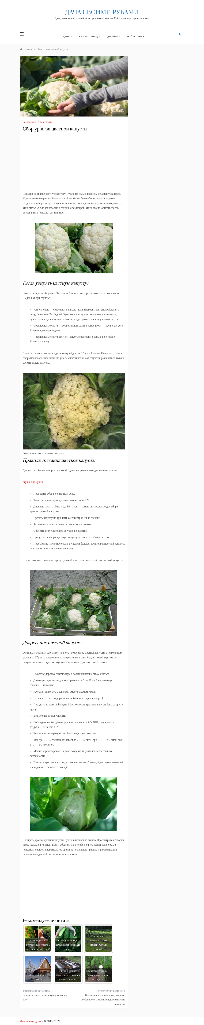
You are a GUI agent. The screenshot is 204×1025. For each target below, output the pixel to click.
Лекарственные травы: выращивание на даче (45, 997)
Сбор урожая (45, 121)
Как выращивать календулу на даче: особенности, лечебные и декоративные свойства (103, 999)
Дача (67, 36)
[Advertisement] (74, 161)
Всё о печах (136, 36)
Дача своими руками (102, 12)
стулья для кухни (33, 482)
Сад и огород (89, 36)
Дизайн (113, 36)
